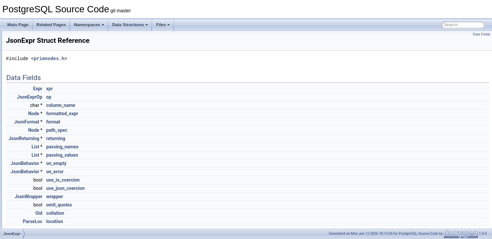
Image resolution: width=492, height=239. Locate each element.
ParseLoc (115, 221)
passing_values (145, 155)
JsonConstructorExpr (40, 118)
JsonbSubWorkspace (40, 103)
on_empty (139, 163)
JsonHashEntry (35, 162)
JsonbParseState (37, 96)
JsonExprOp (112, 97)
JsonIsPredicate (36, 176)
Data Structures (130, 24)
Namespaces (89, 24)
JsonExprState (35, 140)
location (137, 221)
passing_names (145, 146)
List (118, 146)
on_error (137, 171)
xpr (132, 88)
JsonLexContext (36, 191)
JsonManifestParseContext (45, 205)
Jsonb (27, 38)
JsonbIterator (33, 81)
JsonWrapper (111, 196)
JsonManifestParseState (43, 220)
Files (163, 24)
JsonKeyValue (34, 184)
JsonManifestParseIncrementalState (54, 213)
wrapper (137, 196)
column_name (143, 105)
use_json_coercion (148, 188)
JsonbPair (30, 89)
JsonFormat (32, 147)
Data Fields (481, 34)
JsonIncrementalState (41, 169)
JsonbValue (32, 111)
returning (138, 138)
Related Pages (51, 24)
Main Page (17, 24)
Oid (121, 213)
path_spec (139, 130)
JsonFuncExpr (34, 154)
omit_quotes (142, 204)
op (131, 97)
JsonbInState (33, 74)
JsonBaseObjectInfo (39, 52)
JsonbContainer (36, 59)
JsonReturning (106, 138)
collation (138, 213)
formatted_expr (145, 113)
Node (116, 113)
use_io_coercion (145, 180)
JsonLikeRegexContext (42, 198)
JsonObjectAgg (35, 227)
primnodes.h (132, 58)
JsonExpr (30, 132)
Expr (120, 88)
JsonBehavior (34, 67)
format (136, 121)
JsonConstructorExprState (45, 125)
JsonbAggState (35, 45)
